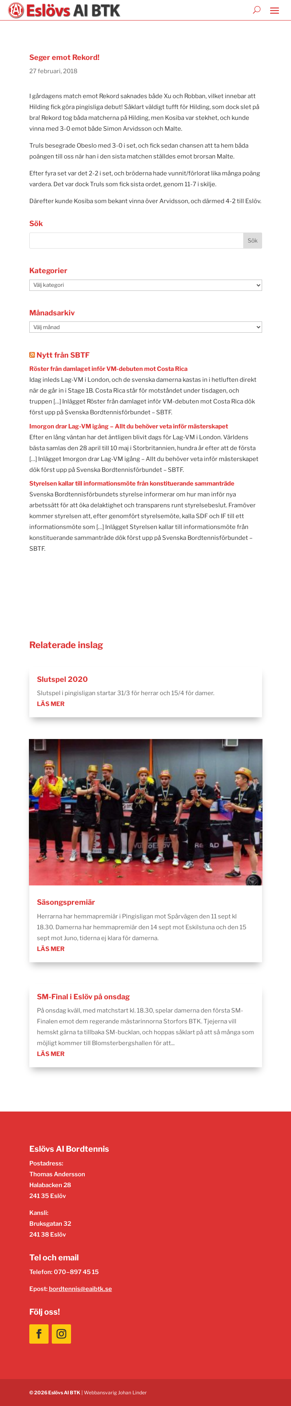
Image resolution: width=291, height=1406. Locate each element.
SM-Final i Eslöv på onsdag (83, 996)
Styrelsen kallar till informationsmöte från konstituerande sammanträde (131, 483)
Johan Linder (132, 1393)
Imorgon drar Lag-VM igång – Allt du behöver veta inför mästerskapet (128, 426)
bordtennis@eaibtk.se (80, 1289)
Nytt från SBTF (63, 355)
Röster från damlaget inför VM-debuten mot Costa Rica (108, 369)
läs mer (51, 704)
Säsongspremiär (66, 902)
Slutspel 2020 (62, 679)
